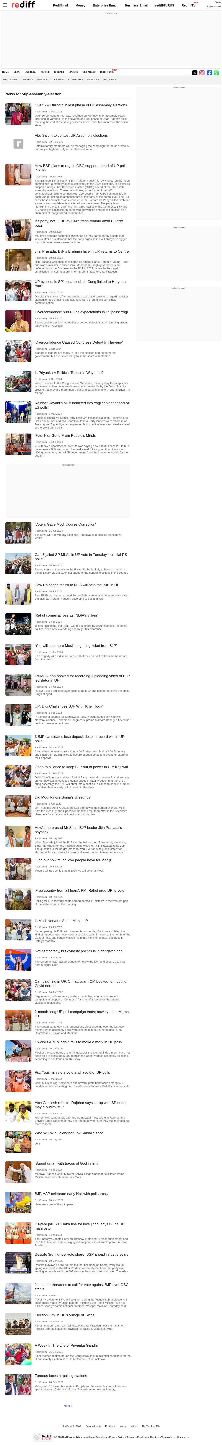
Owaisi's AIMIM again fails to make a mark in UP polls (78, 1042)
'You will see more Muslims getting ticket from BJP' (76, 646)
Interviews (75, 79)
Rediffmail (60, 5)
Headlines (10, 79)
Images (42, 79)
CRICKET (59, 72)
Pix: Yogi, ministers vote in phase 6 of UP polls (72, 1072)
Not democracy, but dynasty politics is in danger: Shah (78, 951)
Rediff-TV (189, 5)
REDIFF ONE (107, 72)
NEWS (16, 72)
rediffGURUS (164, 5)
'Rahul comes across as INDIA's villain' (66, 615)
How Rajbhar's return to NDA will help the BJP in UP (77, 585)
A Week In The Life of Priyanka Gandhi (66, 1345)
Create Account (214, 6)
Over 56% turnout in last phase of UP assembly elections (81, 105)
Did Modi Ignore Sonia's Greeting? (63, 797)
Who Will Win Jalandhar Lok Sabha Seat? (69, 1133)
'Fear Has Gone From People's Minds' (65, 436)
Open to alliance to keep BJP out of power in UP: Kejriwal (81, 767)
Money (80, 5)
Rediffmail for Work (72, 1426)
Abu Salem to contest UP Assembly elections (71, 135)
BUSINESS (30, 72)
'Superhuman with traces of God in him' (66, 1163)
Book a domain (93, 1426)
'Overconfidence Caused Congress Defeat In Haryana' (79, 342)
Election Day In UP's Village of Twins (64, 1315)
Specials (93, 79)
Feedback (142, 1437)
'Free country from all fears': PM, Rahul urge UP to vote (79, 890)
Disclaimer (101, 1437)
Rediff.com (68, 1437)
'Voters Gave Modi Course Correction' (65, 524)
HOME (5, 72)
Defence (27, 79)
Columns (57, 79)
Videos (134, 1426)
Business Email (136, 5)
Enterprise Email (105, 5)
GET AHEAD (89, 72)
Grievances (183, 1437)
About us (154, 1437)
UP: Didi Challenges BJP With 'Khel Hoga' (69, 706)
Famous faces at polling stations (61, 1376)
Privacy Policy (116, 1437)
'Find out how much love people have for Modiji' (73, 860)
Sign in (218, 2)
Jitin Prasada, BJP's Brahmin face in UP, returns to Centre (82, 251)
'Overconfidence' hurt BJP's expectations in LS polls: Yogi (81, 312)
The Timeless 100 (151, 1426)
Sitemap (130, 1437)
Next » (68, 1406)
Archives (109, 79)
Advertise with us (85, 1437)
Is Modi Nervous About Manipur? (61, 921)
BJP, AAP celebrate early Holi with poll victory (71, 1194)
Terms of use (168, 1437)
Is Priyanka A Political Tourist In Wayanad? (69, 373)
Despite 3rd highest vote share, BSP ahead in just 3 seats (81, 1254)
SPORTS (73, 72)
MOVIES (45, 72)
